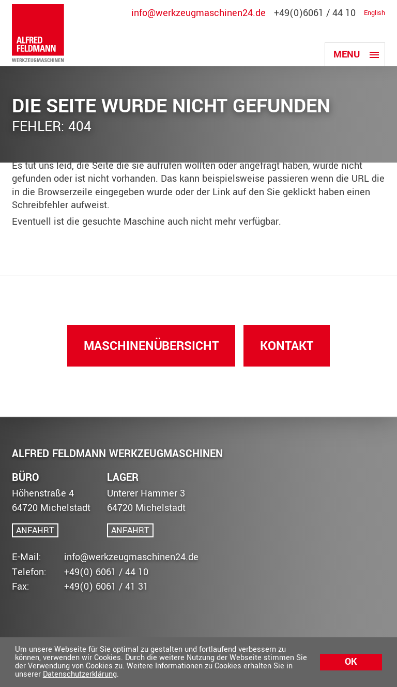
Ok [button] (351, 661)
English (374, 13)
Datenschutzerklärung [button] (80, 674)
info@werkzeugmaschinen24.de (198, 13)
